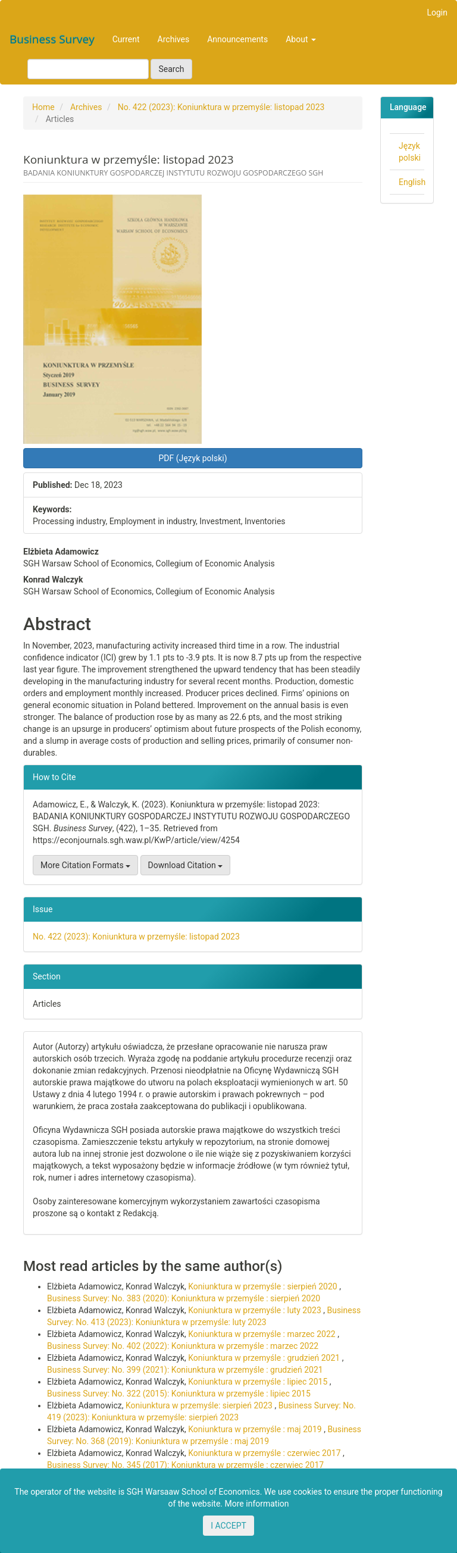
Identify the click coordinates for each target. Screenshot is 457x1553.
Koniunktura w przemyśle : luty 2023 (255, 1310)
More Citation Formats (85, 865)
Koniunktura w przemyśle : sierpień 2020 (263, 1286)
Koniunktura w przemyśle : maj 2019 (256, 1429)
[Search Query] (88, 69)
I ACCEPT (228, 1525)
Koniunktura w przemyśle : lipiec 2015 (259, 1381)
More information (257, 1503)
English (412, 182)
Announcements (237, 39)
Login (437, 12)
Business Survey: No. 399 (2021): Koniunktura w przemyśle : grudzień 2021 (185, 1369)
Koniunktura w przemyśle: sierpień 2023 (200, 1405)
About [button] (301, 39)
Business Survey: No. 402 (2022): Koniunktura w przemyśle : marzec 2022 (182, 1346)
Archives (174, 39)
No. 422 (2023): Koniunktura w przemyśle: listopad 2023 (221, 107)
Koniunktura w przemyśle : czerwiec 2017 (265, 1453)
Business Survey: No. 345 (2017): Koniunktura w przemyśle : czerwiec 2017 (185, 1465)
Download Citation (185, 865)
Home (43, 107)
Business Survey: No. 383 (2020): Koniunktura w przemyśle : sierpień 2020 (183, 1298)
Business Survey (52, 39)
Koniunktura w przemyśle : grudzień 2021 (265, 1358)
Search (171, 69)
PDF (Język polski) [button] (192, 458)
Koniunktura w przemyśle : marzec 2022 (262, 1334)
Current (126, 39)
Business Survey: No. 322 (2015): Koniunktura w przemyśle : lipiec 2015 (179, 1393)
